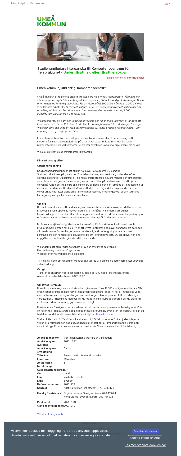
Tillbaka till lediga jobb (50, 414)
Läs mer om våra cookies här (145, 445)
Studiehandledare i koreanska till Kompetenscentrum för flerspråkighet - (83, 70)
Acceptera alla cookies (145, 431)
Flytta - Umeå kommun (100, 314)
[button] (167, 3)
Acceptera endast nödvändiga (145, 437)
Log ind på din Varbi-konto (27, 3)
